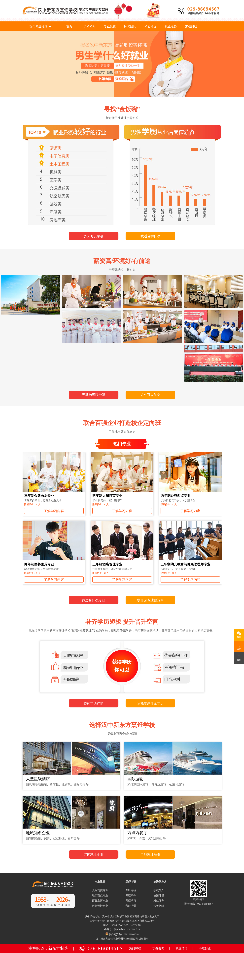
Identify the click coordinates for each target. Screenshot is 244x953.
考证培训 (130, 905)
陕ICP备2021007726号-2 (127, 929)
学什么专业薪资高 (150, 600)
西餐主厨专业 (100, 900)
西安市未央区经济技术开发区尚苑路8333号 (130, 920)
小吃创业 (205, 948)
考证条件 (130, 895)
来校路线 (191, 26)
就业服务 (171, 26)
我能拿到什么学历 (150, 703)
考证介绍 (130, 890)
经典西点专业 (100, 895)
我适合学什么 (150, 236)
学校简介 (89, 26)
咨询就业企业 (94, 854)
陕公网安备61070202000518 (124, 934)
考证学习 (130, 900)
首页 (69, 26)
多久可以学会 (94, 236)
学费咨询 (158, 948)
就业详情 (181, 948)
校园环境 (150, 26)
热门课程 (135, 948)
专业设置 (110, 26)
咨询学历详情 (94, 703)
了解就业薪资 (150, 854)
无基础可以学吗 (93, 395)
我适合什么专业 (93, 600)
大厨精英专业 (100, 890)
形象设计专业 (100, 905)
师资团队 (130, 26)
